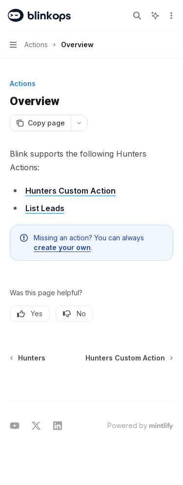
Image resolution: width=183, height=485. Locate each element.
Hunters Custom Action (70, 191)
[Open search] (137, 15)
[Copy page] (40, 123)
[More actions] (170, 15)
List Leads (44, 208)
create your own (62, 247)
